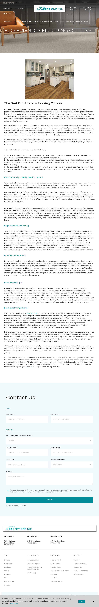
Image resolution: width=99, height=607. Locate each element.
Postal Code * (10, 459)
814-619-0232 (32, 543)
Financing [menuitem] (7, 585)
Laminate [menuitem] (7, 574)
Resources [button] (19, 8)
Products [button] (7, 8)
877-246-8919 (55, 543)
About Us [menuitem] (77, 560)
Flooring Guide (20, 21)
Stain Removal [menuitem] (56, 560)
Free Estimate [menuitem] (9, 581)
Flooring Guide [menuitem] (56, 567)
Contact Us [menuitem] (78, 567)
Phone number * (11, 447)
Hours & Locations (73, 8)
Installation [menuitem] (55, 578)
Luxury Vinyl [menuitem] (8, 563)
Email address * (56, 447)
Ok (82, 601)
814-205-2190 (8, 545)
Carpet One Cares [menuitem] (80, 563)
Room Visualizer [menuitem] (33, 560)
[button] (68, 14)
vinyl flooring (32, 313)
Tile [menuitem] (5, 578)
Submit (49, 500)
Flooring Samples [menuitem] (33, 563)
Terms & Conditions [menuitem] (81, 571)
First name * (10, 414)
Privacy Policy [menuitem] (79, 574)
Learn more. (13, 603)
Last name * (55, 414)
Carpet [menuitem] (6, 571)
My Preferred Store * (57, 459)
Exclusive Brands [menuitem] (57, 581)
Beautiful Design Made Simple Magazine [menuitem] (35, 568)
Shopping (32, 21)
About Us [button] (7, 13)
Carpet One (8, 21)
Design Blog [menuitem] (31, 573)
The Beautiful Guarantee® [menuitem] (60, 571)
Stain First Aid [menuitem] (55, 563)
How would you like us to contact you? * (19, 435)
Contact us (30, 367)
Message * (9, 471)
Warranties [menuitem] (54, 574)
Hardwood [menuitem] (8, 567)
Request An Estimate (87, 8)
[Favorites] (71, 14)
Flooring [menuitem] (7, 560)
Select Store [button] (8, 3)
